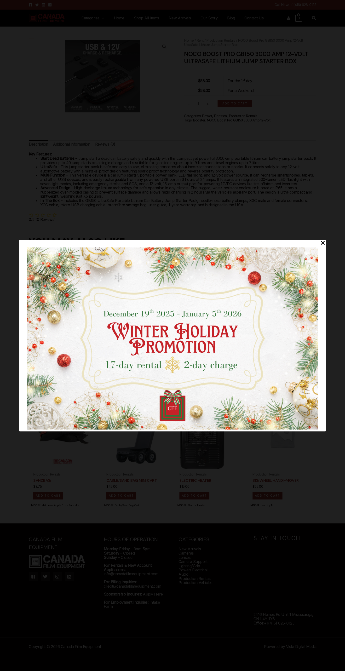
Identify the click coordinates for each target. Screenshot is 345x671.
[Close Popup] (323, 243)
